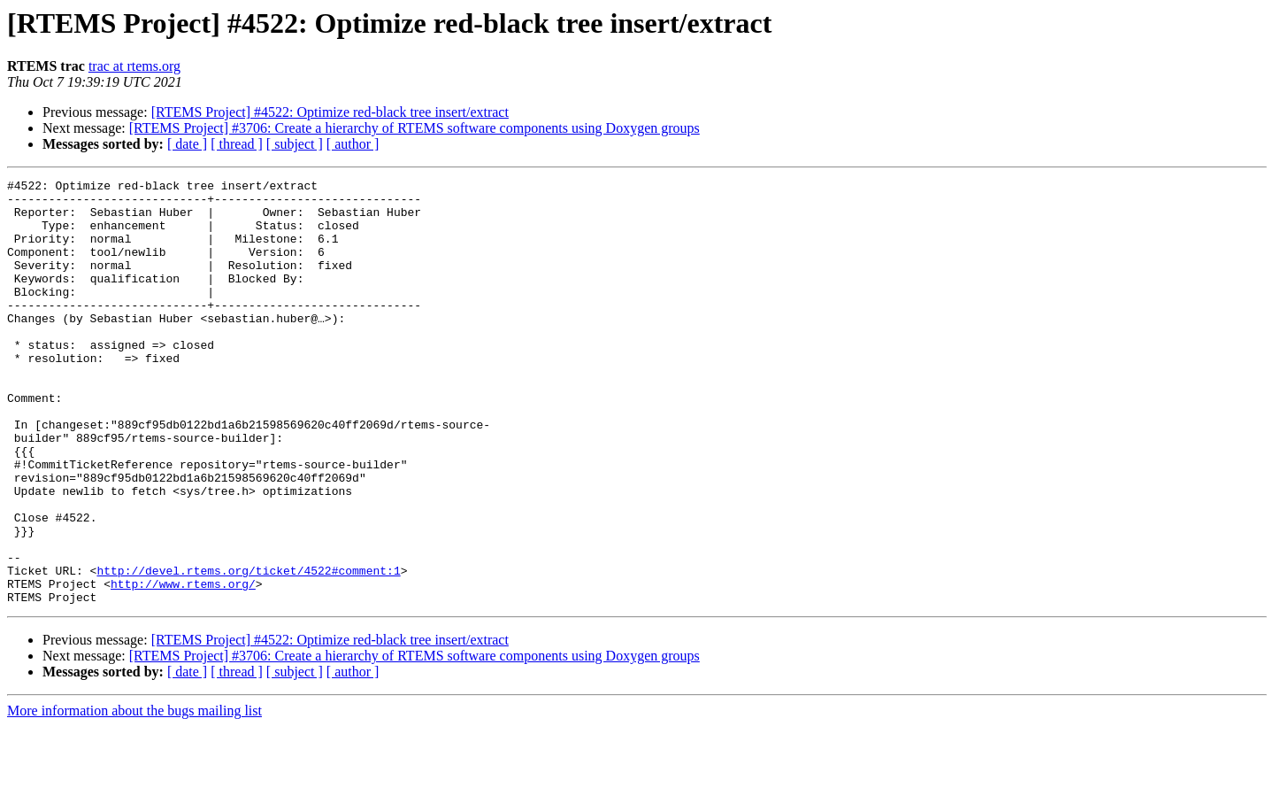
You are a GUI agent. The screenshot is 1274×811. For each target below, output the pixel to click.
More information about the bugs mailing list (134, 795)
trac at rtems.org (134, 65)
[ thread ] (237, 143)
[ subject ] (294, 143)
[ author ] (353, 143)
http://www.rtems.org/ (183, 666)
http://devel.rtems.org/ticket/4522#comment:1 (248, 650)
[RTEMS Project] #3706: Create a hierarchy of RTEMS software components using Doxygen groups (414, 127)
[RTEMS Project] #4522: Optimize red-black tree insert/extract (330, 112)
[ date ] (187, 143)
